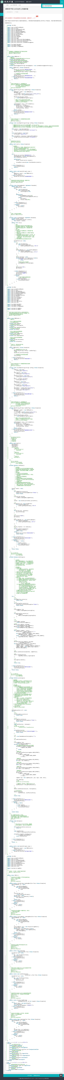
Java (2, 14)
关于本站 (30, 1075)
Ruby (2, 33)
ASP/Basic (2, 61)
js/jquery (2, 20)
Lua (2, 48)
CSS (2, 39)
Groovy (2, 42)
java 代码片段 (14, 5)
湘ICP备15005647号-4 (25, 1078)
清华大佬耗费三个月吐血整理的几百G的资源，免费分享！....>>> (22, 18)
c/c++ (2, 17)
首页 (7, 5)
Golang (2, 52)
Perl (2, 27)
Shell (2, 55)
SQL (2, 45)
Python (2, 30)
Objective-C (2, 58)
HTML (2, 36)
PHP (2, 11)
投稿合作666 (37, 1075)
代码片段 (7, 2)
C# (2, 23)
